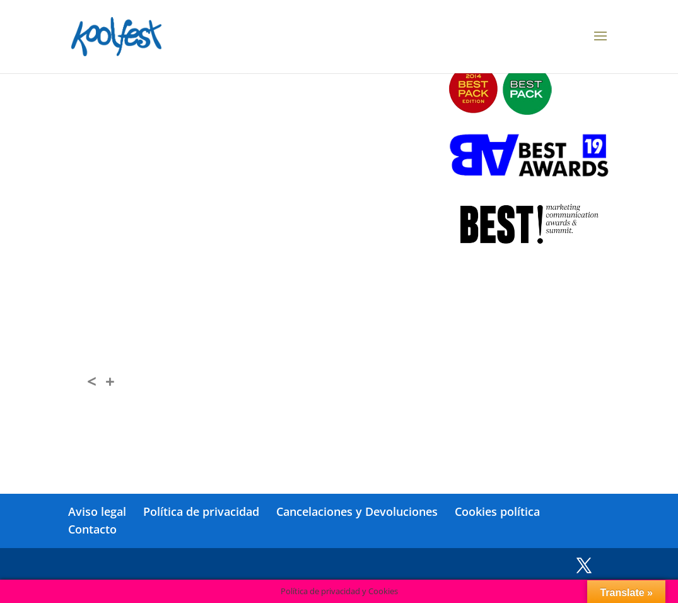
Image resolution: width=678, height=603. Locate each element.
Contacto (92, 529)
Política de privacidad (201, 511)
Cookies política (497, 511)
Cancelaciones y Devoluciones (357, 511)
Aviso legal (97, 511)
